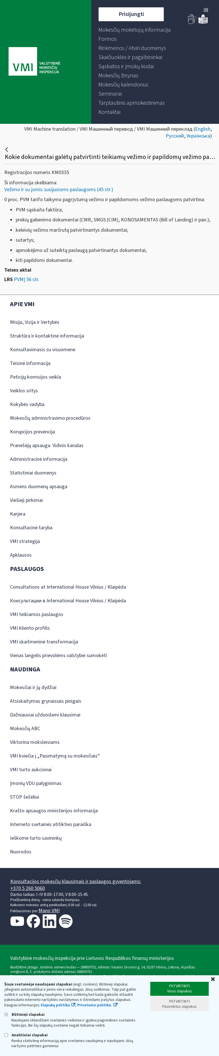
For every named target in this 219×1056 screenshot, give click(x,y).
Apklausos (21, 555)
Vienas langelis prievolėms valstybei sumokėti (58, 655)
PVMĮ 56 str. (26, 279)
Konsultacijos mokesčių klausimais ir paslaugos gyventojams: (75, 881)
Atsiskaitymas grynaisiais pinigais (45, 701)
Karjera (17, 514)
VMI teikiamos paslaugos (36, 614)
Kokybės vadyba (27, 404)
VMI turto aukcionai (31, 769)
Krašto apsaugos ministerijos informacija (54, 810)
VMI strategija (25, 541)
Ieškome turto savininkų (36, 838)
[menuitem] (134, 30)
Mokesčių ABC (25, 728)
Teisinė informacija (30, 363)
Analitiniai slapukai (26, 1035)
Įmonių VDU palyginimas (36, 783)
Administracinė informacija (38, 459)
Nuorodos (20, 851)
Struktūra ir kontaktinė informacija (47, 336)
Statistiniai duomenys (33, 472)
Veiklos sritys (24, 390)
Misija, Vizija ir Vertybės (34, 322)
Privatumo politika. (94, 1005)
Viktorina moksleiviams (35, 742)
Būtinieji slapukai (24, 1014)
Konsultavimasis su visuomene (42, 349)
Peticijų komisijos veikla (35, 377)
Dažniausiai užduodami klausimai (45, 714)
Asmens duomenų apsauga (38, 486)
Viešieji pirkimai (26, 500)
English (202, 129)
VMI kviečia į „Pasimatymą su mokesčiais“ (55, 756)
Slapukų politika (55, 1005)
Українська (198, 136)
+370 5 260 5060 (27, 888)
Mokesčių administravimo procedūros (50, 418)
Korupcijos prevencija (32, 431)
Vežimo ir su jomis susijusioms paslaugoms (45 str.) (58, 189)
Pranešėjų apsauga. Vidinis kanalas (47, 445)
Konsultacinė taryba (31, 527)
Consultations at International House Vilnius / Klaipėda (68, 587)
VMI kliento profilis (30, 628)
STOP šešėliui (24, 797)
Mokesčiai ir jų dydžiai (33, 687)
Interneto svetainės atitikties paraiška (50, 824)
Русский (175, 136)
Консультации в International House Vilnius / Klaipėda (68, 600)
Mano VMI (49, 910)
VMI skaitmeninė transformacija (44, 641)
